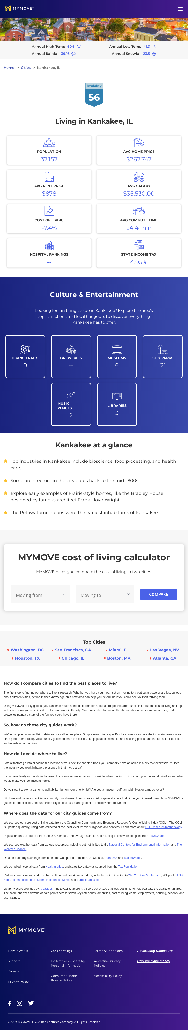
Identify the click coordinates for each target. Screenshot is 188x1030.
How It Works (18, 951)
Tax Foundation (128, 866)
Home (9, 67)
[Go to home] (19, 9)
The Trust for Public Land (144, 875)
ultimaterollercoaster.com (28, 880)
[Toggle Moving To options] (128, 594)
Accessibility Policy (108, 976)
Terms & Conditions (108, 951)
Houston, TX (27, 658)
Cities (26, 67)
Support (14, 961)
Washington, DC (27, 650)
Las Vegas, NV (164, 650)
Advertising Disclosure (155, 951)
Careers (13, 971)
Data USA (111, 858)
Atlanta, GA (164, 658)
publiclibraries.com (89, 880)
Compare (158, 594)
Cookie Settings (61, 951)
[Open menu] (180, 9)
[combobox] (40, 594)
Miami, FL (119, 650)
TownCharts (156, 836)
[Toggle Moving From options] (63, 594)
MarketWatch (132, 858)
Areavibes (46, 888)
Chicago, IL (73, 658)
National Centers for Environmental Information (139, 844)
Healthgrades (54, 866)
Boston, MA (118, 658)
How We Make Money (153, 961)
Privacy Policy (18, 981)
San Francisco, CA (73, 650)
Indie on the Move (57, 880)
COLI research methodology (163, 827)
